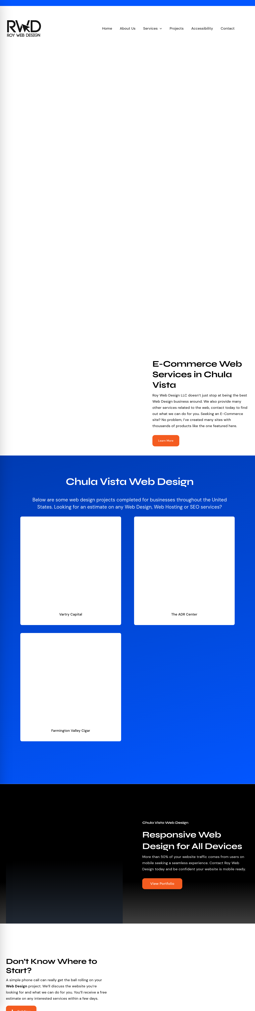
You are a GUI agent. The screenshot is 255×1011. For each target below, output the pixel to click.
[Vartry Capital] (70, 519)
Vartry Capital (70, 614)
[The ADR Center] (184, 519)
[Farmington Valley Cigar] (70, 636)
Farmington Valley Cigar (70, 730)
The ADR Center (184, 614)
